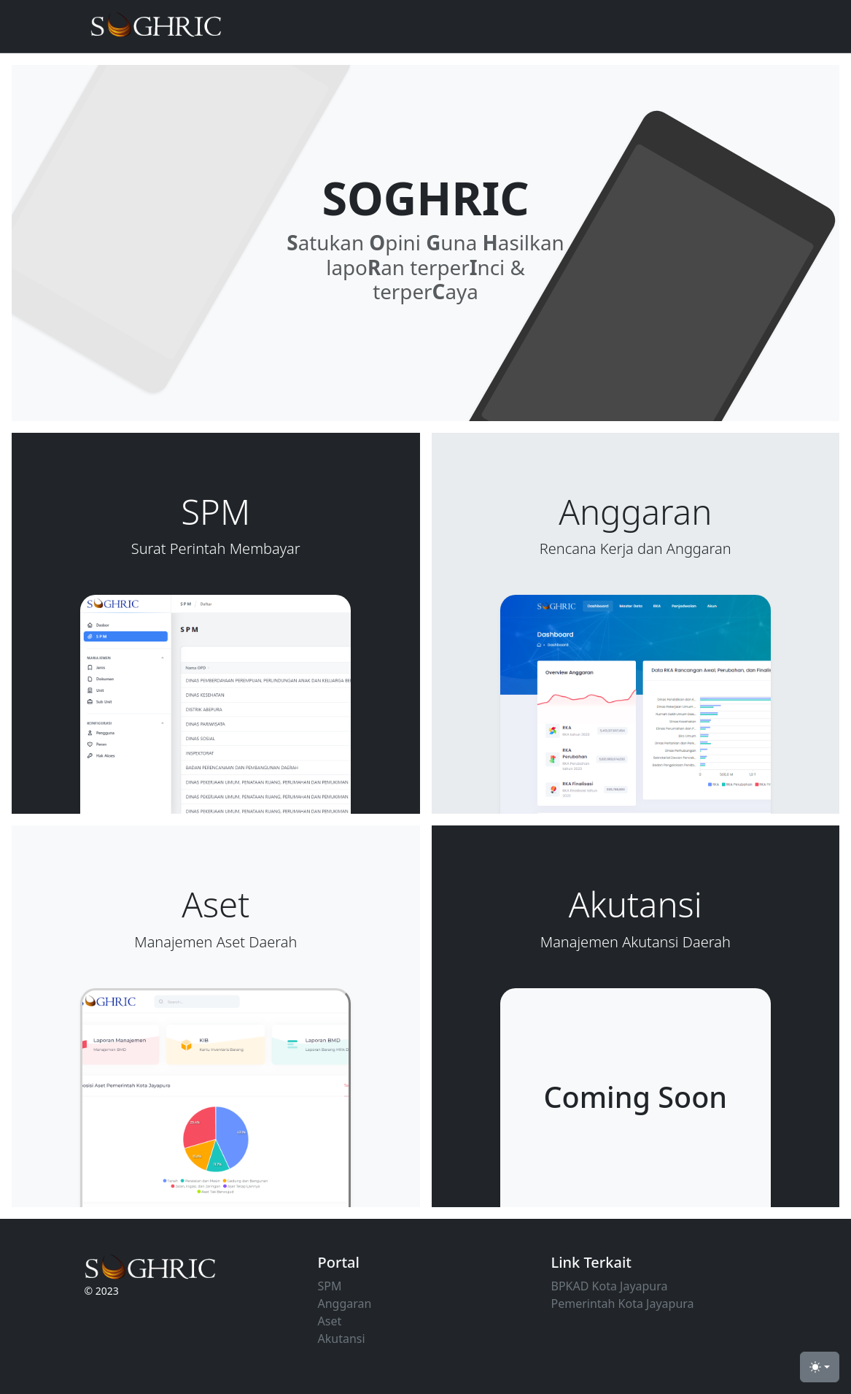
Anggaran (345, 1303)
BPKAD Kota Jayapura (609, 1286)
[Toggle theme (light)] (819, 1367)
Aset (330, 1321)
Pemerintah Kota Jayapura (622, 1303)
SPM (330, 1286)
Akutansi (341, 1339)
